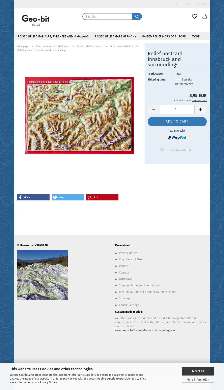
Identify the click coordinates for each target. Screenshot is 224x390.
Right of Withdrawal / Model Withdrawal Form (148, 292)
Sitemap (124, 298)
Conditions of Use (130, 259)
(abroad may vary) (184, 84)
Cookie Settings (129, 305)
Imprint (123, 266)
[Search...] (137, 16)
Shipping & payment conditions (139, 285)
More (196, 36)
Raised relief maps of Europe (164, 36)
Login (202, 4)
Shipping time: (157, 79)
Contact (124, 272)
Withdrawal (126, 279)
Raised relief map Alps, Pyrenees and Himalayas (53, 36)
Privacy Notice (48, 382)
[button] (205, 16)
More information (198, 379)
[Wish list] (195, 16)
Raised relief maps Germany (115, 36)
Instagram (168, 330)
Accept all (198, 371)
